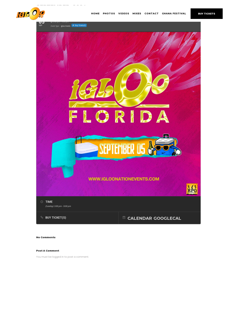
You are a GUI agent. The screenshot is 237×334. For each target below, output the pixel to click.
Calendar (140, 218)
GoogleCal (167, 218)
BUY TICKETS (206, 13)
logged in (58, 256)
